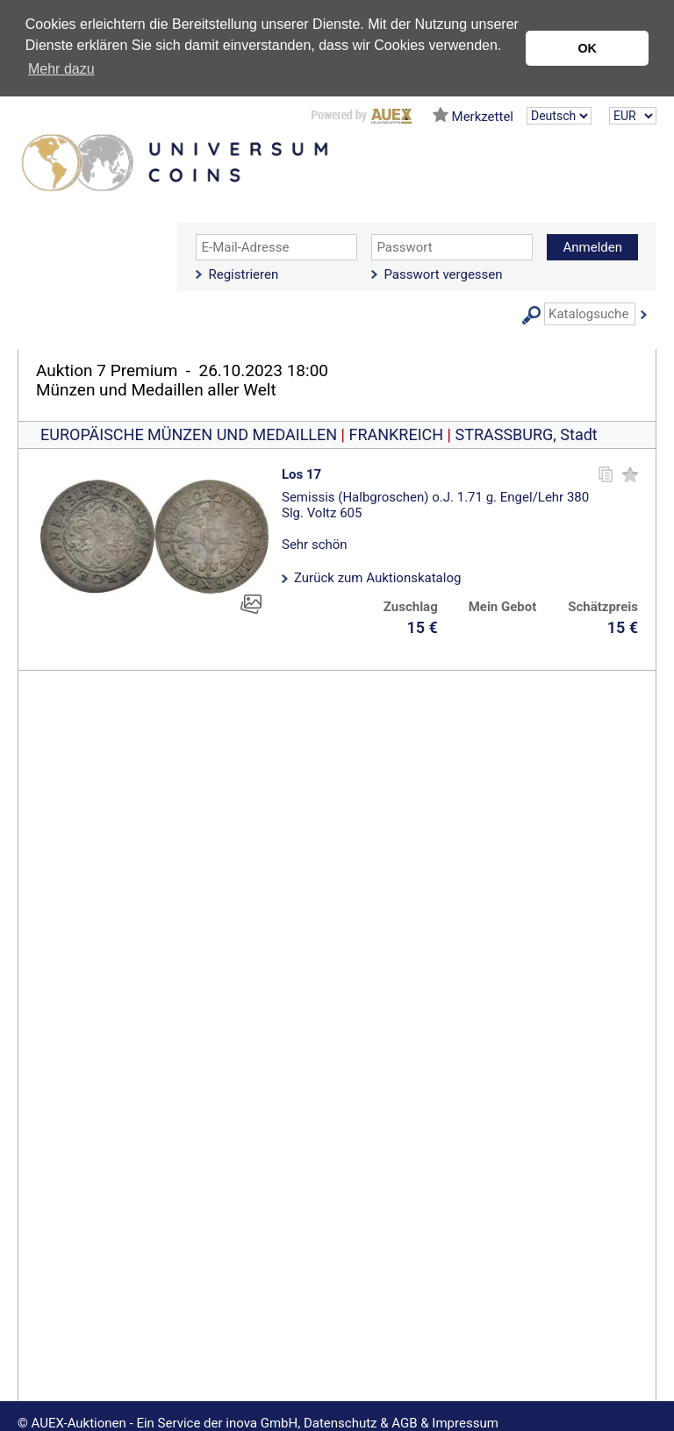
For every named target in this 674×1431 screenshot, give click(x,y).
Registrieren (243, 274)
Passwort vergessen (443, 274)
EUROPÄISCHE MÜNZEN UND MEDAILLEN (188, 434)
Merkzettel (482, 117)
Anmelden (592, 247)
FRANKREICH (395, 434)
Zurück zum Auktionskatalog (377, 578)
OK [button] (587, 48)
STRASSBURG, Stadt (526, 434)
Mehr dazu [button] (61, 68)
